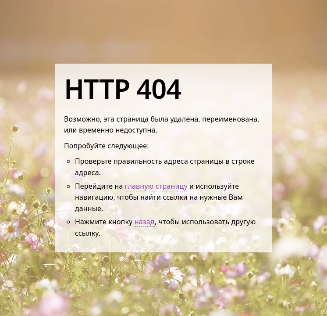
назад (145, 221)
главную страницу (156, 186)
